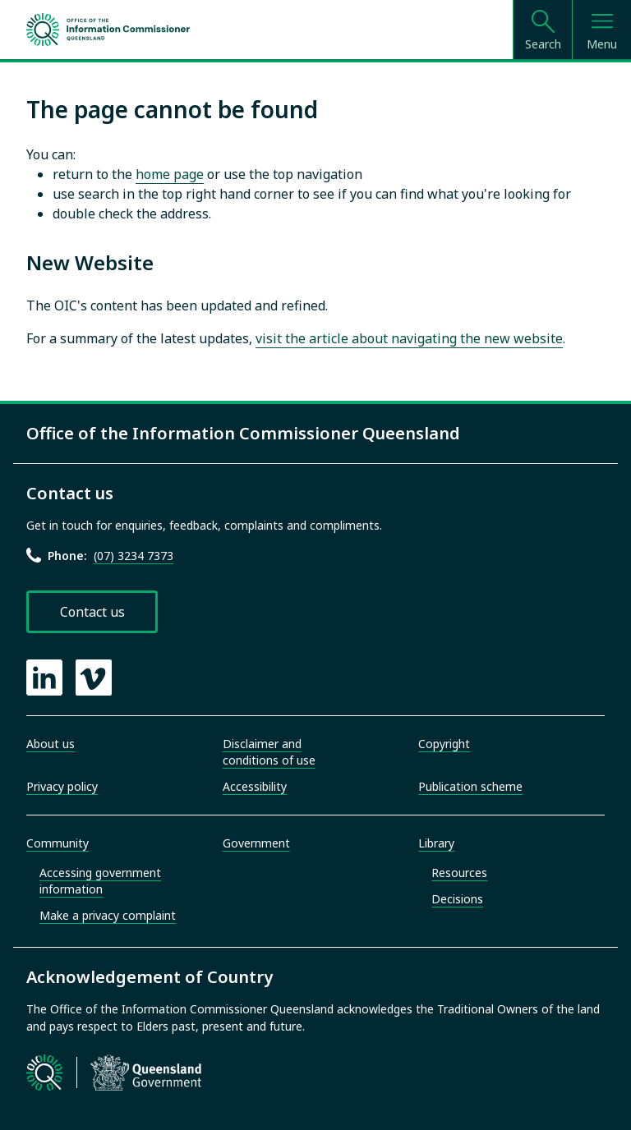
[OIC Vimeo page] (94, 677)
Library (436, 843)
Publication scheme (470, 786)
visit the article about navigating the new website (409, 338)
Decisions (457, 899)
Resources (459, 872)
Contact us (92, 612)
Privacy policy (62, 786)
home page (170, 174)
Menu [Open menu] (602, 44)
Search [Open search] (543, 44)
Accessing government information (100, 881)
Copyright (444, 743)
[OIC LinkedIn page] (44, 677)
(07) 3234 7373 (133, 555)
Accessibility (255, 786)
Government (256, 843)
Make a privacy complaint (107, 915)
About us (50, 743)
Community (57, 843)
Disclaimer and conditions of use (269, 752)
